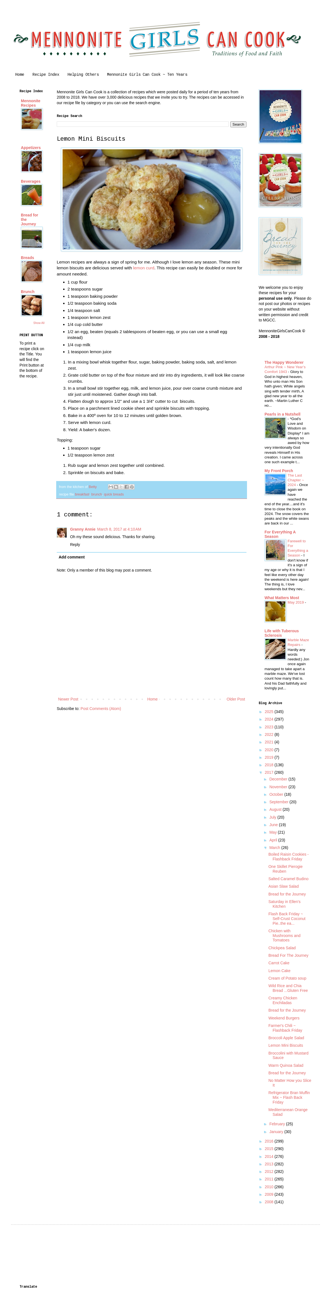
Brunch (27, 291)
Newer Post (68, 699)
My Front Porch (279, 470)
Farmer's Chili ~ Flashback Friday (285, 1028)
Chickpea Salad (282, 948)
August (275, 809)
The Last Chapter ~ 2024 (296, 480)
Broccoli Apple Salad (286, 1038)
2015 (270, 1148)
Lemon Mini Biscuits (285, 1045)
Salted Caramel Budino (288, 879)
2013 (270, 1164)
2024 (270, 719)
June (274, 825)
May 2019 (296, 602)
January (276, 1131)
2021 (270, 742)
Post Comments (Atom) (101, 708)
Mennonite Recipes (30, 103)
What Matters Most (282, 598)
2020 (270, 750)
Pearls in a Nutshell (282, 414)
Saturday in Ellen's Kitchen (284, 904)
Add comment (72, 557)
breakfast (82, 494)
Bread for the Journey (287, 894)
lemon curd (143, 267)
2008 (270, 1202)
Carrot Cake (278, 963)
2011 (270, 1179)
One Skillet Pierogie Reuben (285, 868)
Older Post (236, 699)
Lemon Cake (279, 970)
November (278, 787)
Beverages (31, 181)
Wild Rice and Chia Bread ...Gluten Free (288, 988)
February (277, 1124)
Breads (27, 257)
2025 (270, 711)
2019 (270, 757)
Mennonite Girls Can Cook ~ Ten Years (147, 74)
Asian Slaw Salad (283, 886)
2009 (270, 1194)
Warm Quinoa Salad (285, 1065)
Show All (39, 322)
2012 (270, 1171)
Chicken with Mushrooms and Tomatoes (284, 936)
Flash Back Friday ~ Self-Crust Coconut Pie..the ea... (286, 919)
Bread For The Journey (288, 955)
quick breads (114, 494)
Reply (75, 544)
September (279, 802)
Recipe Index (46, 74)
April (273, 840)
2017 (270, 772)
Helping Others (83, 74)
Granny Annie (82, 529)
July (273, 817)
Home (19, 74)
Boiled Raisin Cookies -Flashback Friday (288, 856)
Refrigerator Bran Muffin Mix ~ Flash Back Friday (289, 1097)
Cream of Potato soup (287, 978)
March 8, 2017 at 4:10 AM (119, 529)
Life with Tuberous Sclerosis (282, 633)
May (273, 832)
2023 (270, 727)
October (276, 794)
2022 (270, 734)
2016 (270, 1141)
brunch (96, 494)
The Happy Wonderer (284, 362)
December (278, 779)
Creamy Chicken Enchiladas (282, 1000)
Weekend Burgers (284, 1018)
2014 (270, 1156)
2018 (270, 765)
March (275, 847)
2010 (270, 1187)
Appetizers (31, 147)
